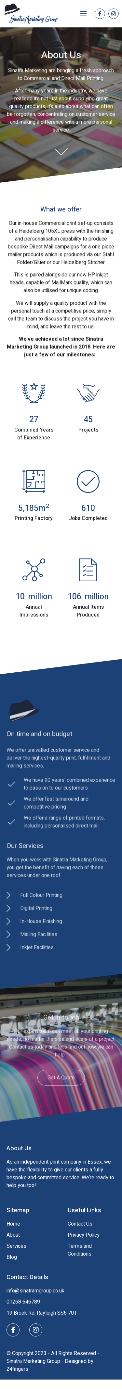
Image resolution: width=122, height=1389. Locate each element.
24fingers (17, 1369)
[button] (83, 14)
